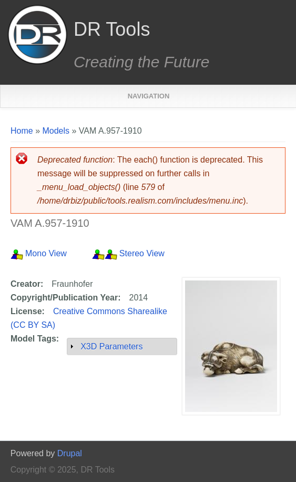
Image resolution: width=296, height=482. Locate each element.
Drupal (69, 453)
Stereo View (142, 253)
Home (22, 130)
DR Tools (112, 29)
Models (55, 130)
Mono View (46, 253)
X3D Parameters (111, 346)
